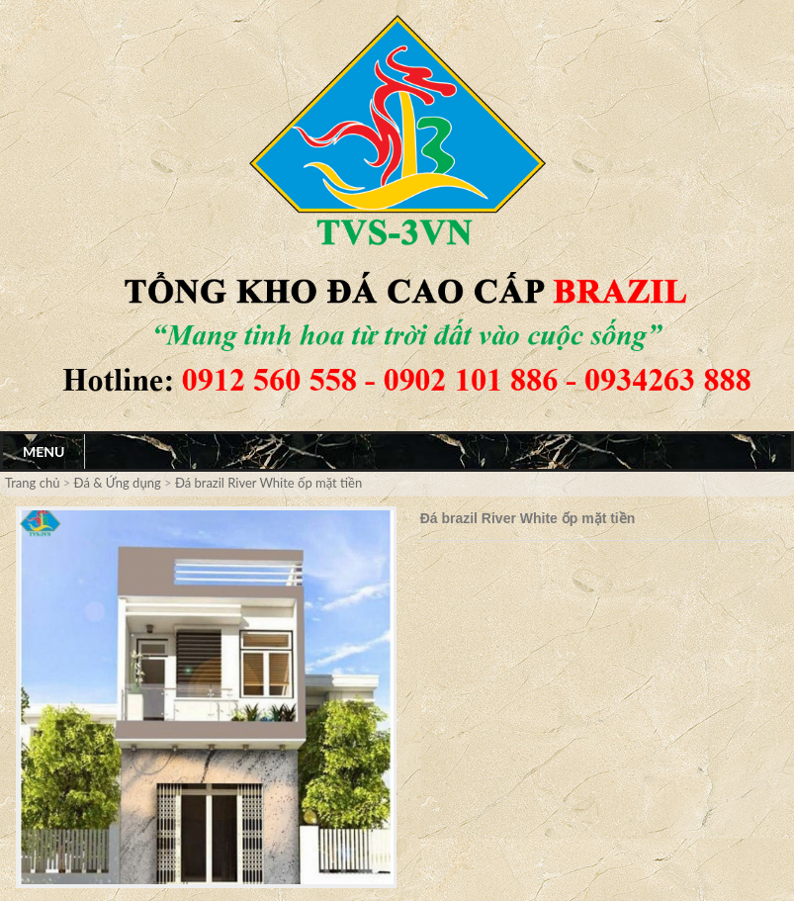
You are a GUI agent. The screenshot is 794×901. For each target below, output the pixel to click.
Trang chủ (34, 483)
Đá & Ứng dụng (117, 483)
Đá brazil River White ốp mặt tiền (268, 483)
